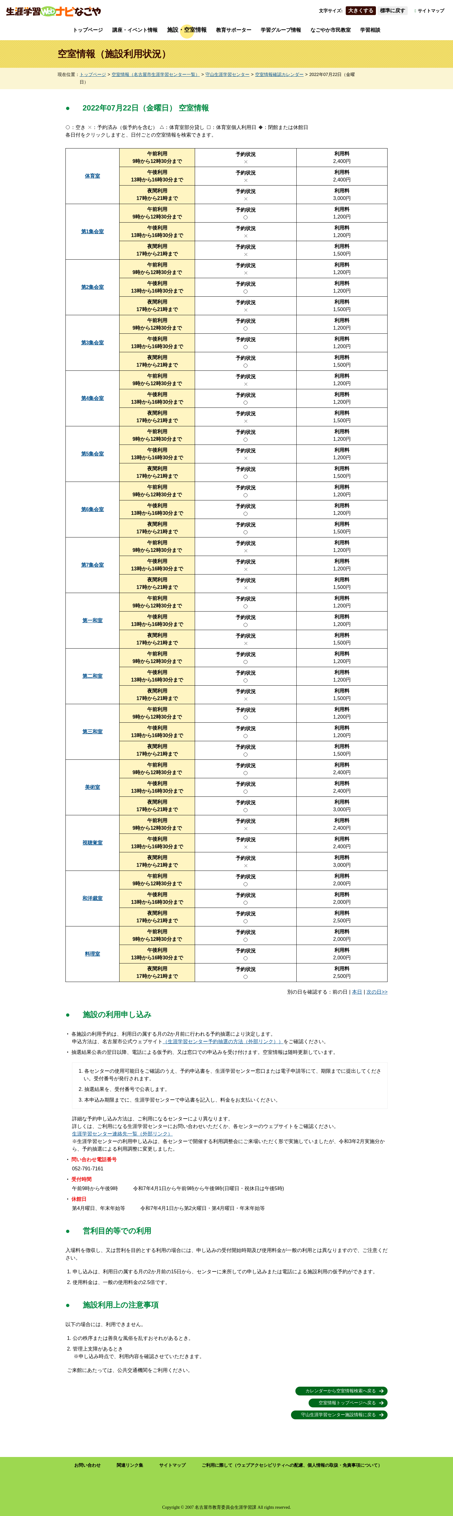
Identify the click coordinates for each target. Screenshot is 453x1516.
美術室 (92, 787)
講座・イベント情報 (135, 30)
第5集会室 (92, 453)
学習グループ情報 (281, 30)
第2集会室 (92, 287)
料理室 (92, 954)
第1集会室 (92, 231)
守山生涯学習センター (227, 74)
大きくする (360, 10)
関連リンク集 (130, 1465)
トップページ (88, 30)
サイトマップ (431, 10)
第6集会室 (92, 509)
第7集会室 (92, 565)
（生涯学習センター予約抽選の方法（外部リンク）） (223, 1041)
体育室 (92, 176)
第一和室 (92, 620)
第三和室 (92, 731)
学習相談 (370, 30)
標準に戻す (392, 10)
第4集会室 (92, 398)
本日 (357, 992)
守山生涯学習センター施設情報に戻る (338, 1414)
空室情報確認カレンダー (279, 74)
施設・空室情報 (187, 30)
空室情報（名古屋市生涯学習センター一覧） (156, 74)
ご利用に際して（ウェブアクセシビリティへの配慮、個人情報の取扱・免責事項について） (292, 1465)
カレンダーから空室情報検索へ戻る (340, 1391)
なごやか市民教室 (330, 30)
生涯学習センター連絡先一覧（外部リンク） (122, 1133)
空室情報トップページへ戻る (347, 1402)
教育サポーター (233, 30)
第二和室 (92, 676)
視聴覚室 (92, 842)
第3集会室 (92, 342)
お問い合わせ (87, 1465)
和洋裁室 (92, 898)
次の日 (374, 992)
